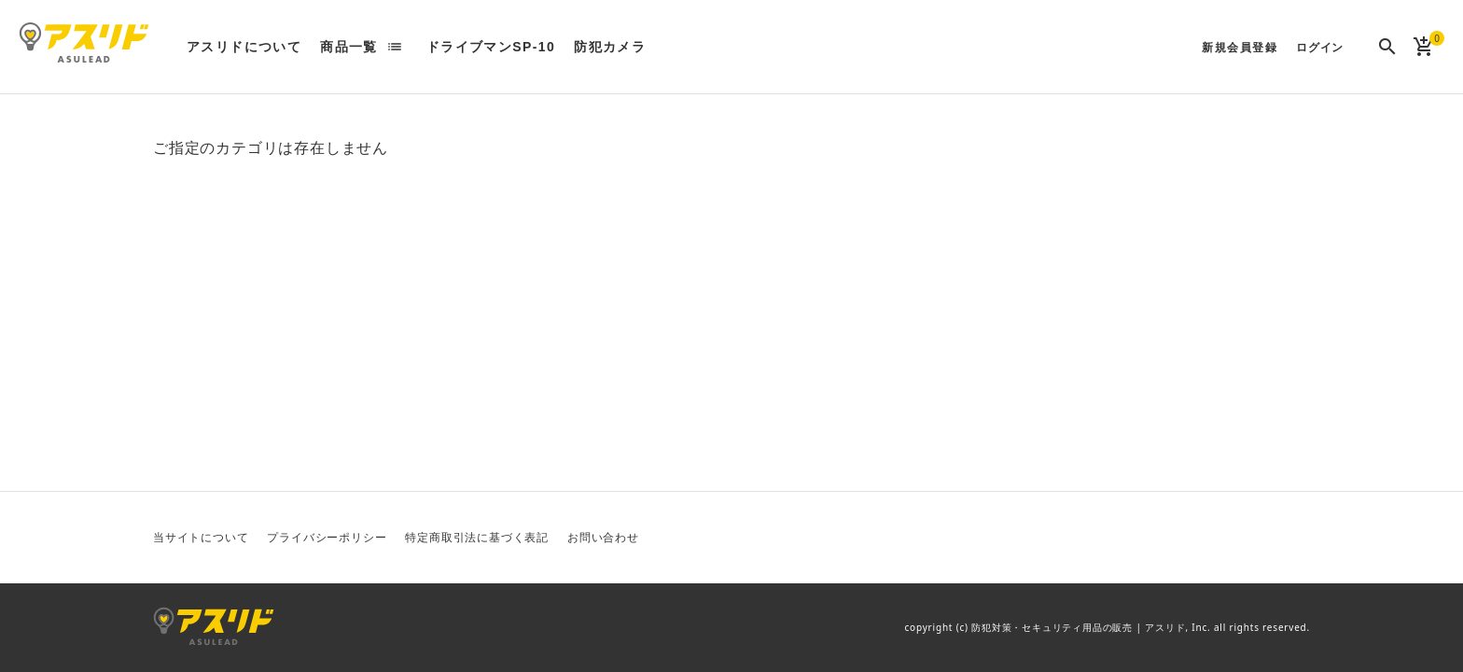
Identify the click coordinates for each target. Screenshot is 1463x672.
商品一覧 (349, 46)
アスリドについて (244, 46)
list (394, 46)
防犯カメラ (610, 46)
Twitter (1204, 537)
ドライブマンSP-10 (490, 46)
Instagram (1294, 537)
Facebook (1249, 537)
